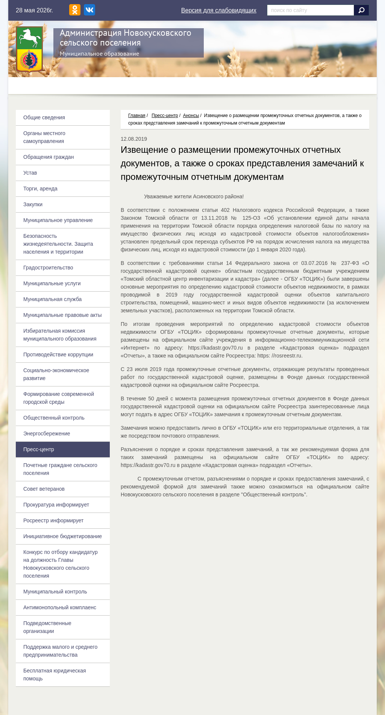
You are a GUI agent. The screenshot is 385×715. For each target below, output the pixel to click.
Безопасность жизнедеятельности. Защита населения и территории (58, 244)
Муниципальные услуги (51, 283)
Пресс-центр (165, 115)
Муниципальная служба (52, 299)
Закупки (32, 204)
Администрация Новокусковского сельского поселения (125, 37)
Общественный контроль (54, 418)
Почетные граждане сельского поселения (60, 469)
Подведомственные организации (47, 627)
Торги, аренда (40, 189)
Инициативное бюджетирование (62, 536)
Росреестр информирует (53, 520)
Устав (30, 173)
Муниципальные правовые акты (62, 315)
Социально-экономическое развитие (56, 374)
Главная (137, 115)
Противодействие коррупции (58, 354)
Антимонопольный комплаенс (59, 607)
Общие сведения (44, 117)
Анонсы (191, 115)
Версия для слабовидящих (218, 10)
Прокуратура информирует (56, 505)
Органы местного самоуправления (44, 137)
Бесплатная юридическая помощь (54, 675)
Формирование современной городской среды (58, 398)
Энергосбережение (46, 434)
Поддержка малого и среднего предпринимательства (60, 651)
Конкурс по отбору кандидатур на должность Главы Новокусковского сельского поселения (60, 564)
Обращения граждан (48, 157)
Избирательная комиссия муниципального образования (59, 335)
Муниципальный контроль (55, 592)
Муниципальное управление (58, 220)
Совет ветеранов (44, 489)
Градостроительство (48, 268)
